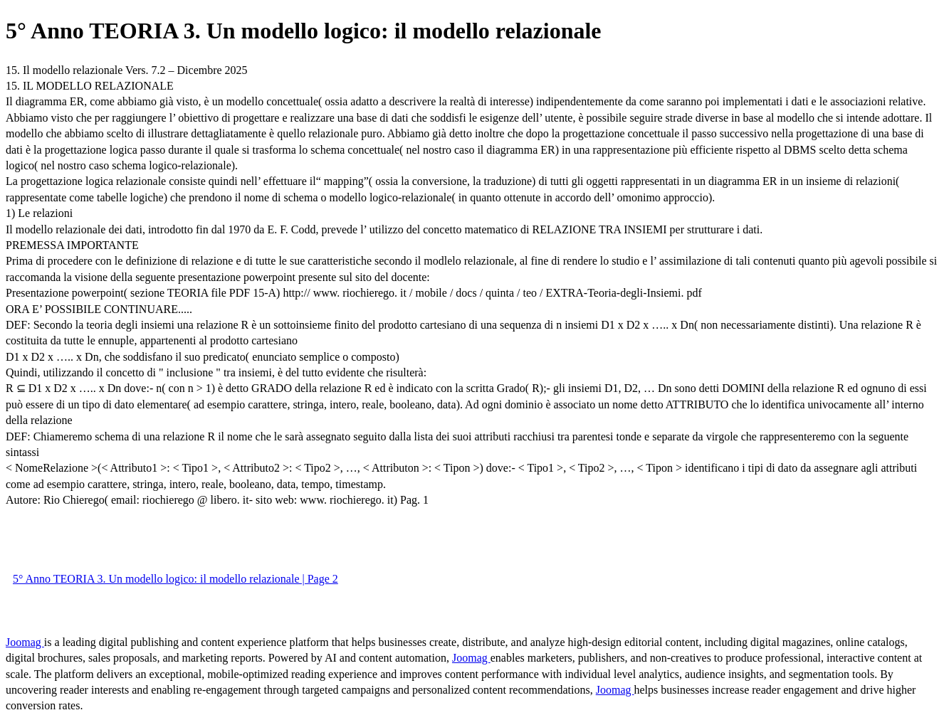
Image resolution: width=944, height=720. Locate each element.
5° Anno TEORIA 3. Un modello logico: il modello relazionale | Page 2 (175, 579)
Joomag (25, 642)
